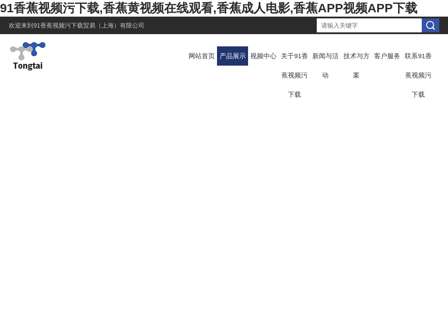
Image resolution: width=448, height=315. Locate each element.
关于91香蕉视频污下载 (294, 75)
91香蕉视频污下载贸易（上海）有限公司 (88, 25)
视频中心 (263, 56)
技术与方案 (356, 65)
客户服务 (387, 56)
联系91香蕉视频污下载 (418, 75)
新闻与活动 (325, 65)
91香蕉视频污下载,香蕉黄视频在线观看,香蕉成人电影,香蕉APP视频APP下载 (208, 8)
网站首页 (202, 56)
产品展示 (233, 56)
